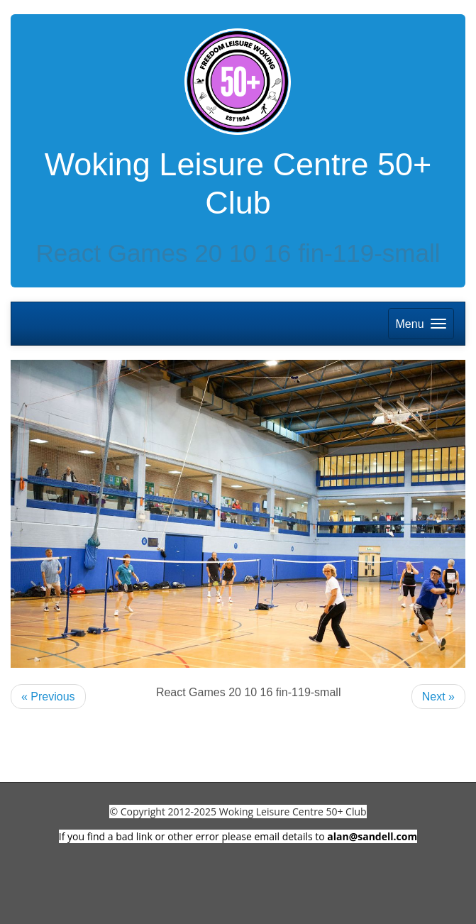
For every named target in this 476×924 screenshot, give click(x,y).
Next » (438, 697)
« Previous (48, 697)
